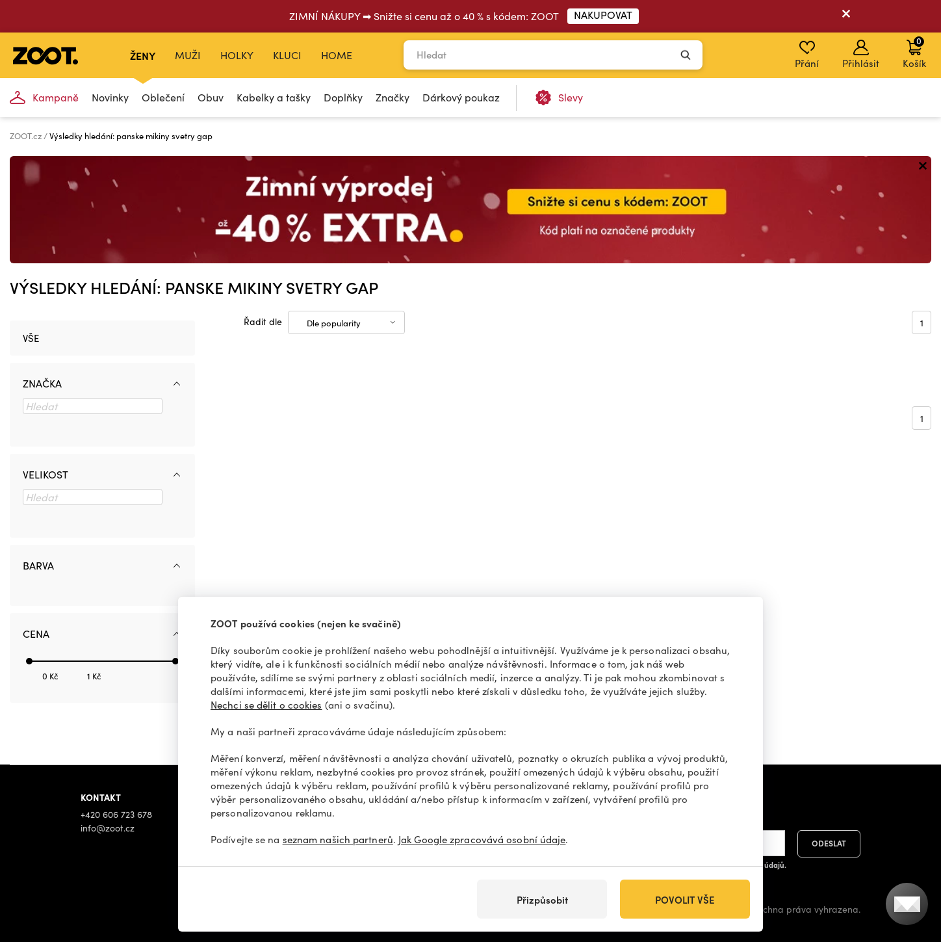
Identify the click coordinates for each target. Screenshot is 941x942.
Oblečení (163, 97)
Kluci (287, 55)
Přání (807, 55)
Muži (188, 55)
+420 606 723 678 (116, 814)
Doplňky (343, 97)
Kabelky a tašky (274, 97)
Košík (914, 52)
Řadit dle (263, 321)
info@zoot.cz (108, 828)
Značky (392, 97)
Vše (31, 338)
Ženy (142, 55)
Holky (236, 55)
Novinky (110, 97)
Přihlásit (860, 55)
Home (336, 55)
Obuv (211, 97)
